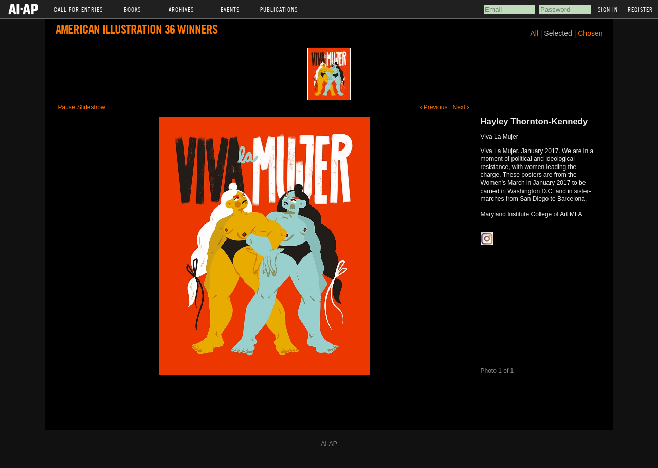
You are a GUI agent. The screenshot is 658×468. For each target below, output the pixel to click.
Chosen (590, 33)
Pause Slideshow (81, 107)
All (534, 33)
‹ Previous (433, 107)
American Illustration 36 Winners (136, 29)
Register (640, 9)
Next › (460, 107)
